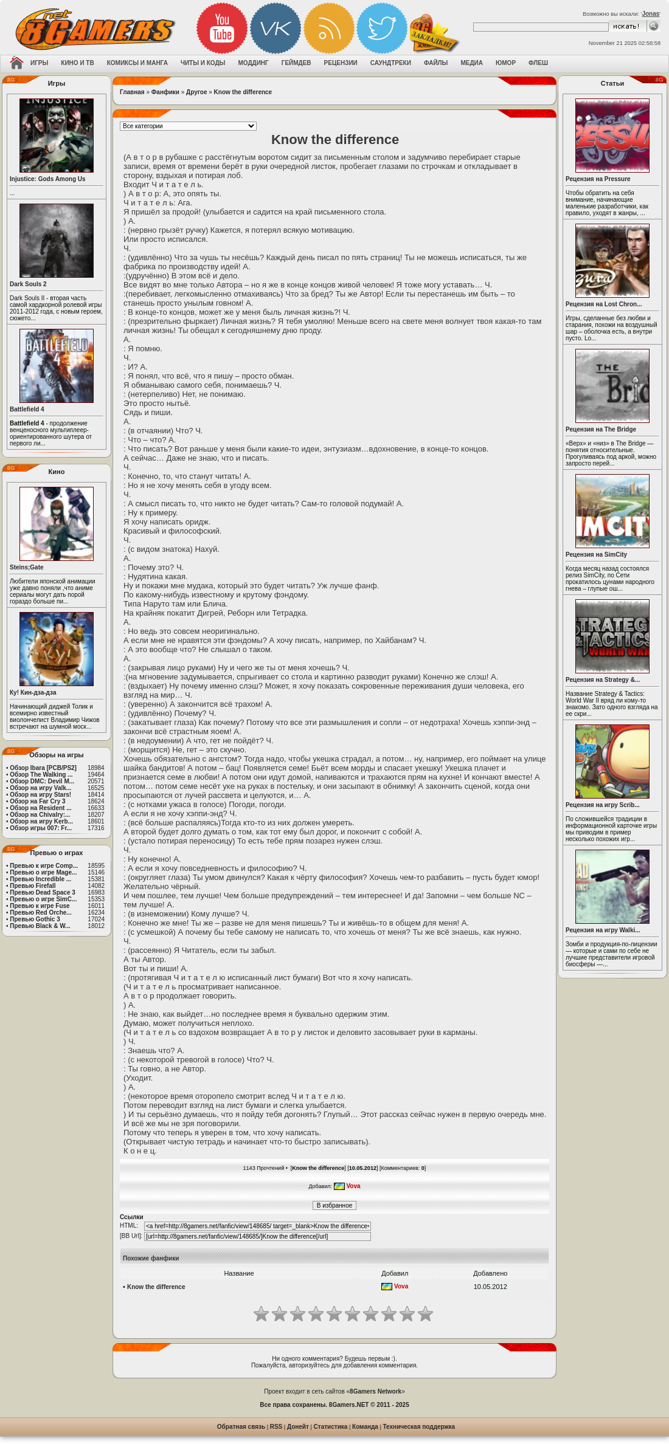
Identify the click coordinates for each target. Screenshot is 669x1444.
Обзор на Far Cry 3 (37, 801)
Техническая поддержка (419, 1426)
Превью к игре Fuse (39, 905)
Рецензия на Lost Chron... (604, 304)
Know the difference (243, 92)
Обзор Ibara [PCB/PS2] (43, 768)
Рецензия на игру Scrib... (603, 805)
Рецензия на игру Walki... (603, 930)
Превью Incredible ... (40, 879)
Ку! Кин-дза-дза (33, 692)
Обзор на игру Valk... (40, 788)
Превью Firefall (32, 885)
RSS (276, 1426)
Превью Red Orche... (40, 912)
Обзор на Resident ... (40, 808)
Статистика (331, 1426)
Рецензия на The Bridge (601, 429)
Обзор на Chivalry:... (40, 814)
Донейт (298, 1426)
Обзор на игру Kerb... (41, 821)
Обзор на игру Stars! (40, 794)
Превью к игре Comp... (44, 865)
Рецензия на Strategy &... (603, 679)
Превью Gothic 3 (35, 919)
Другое (196, 92)
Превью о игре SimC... (43, 899)
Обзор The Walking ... (41, 774)
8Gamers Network (375, 1391)
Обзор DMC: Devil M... (42, 781)
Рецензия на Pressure (598, 179)
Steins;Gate (27, 567)
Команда (365, 1426)
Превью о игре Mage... (43, 872)
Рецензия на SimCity (596, 554)
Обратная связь (241, 1426)
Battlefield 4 (27, 409)
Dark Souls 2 (28, 284)
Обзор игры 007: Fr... (41, 828)
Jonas (650, 13)
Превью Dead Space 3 (42, 892)
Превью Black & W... (40, 926)
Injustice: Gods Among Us (48, 179)
